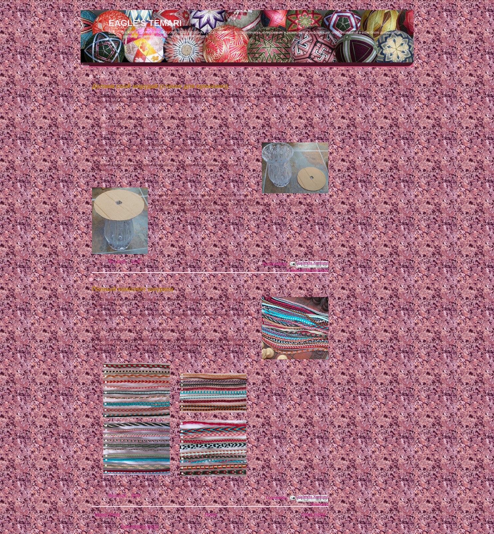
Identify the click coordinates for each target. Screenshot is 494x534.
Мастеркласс (317, 270)
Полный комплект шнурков (132, 289)
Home (211, 514)
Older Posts (313, 514)
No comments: (275, 263)
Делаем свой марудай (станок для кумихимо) (160, 86)
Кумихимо (295, 270)
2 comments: (277, 497)
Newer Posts (108, 514)
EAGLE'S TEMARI (145, 23)
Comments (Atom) (140, 526)
